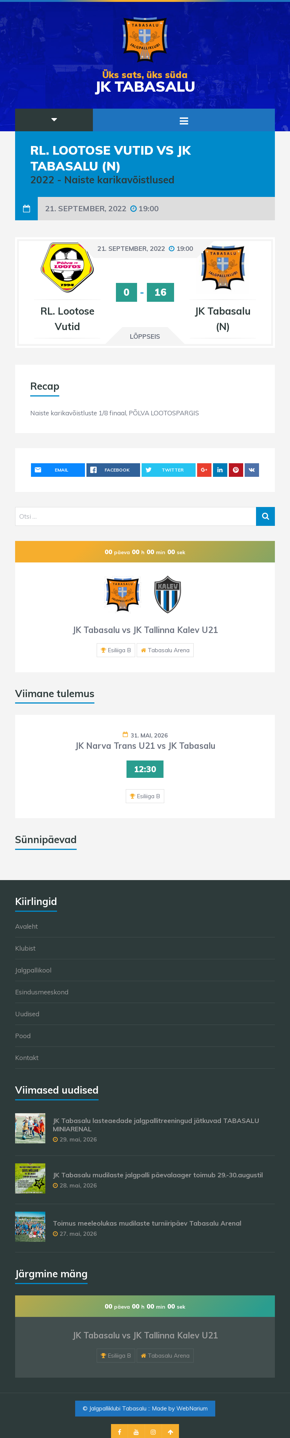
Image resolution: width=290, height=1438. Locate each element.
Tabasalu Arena (169, 650)
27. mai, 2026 (78, 1233)
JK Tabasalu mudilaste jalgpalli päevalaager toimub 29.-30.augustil (158, 1175)
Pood (23, 1035)
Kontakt (27, 1057)
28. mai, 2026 (78, 1185)
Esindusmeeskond (41, 992)
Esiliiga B (119, 650)
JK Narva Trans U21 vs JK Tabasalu (145, 746)
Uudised (27, 1014)
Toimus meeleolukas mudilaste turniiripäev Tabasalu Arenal (147, 1223)
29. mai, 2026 (78, 1139)
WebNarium (192, 1408)
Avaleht (26, 926)
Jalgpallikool (33, 970)
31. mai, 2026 (149, 735)
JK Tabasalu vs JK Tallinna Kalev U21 (145, 630)
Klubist (25, 948)
